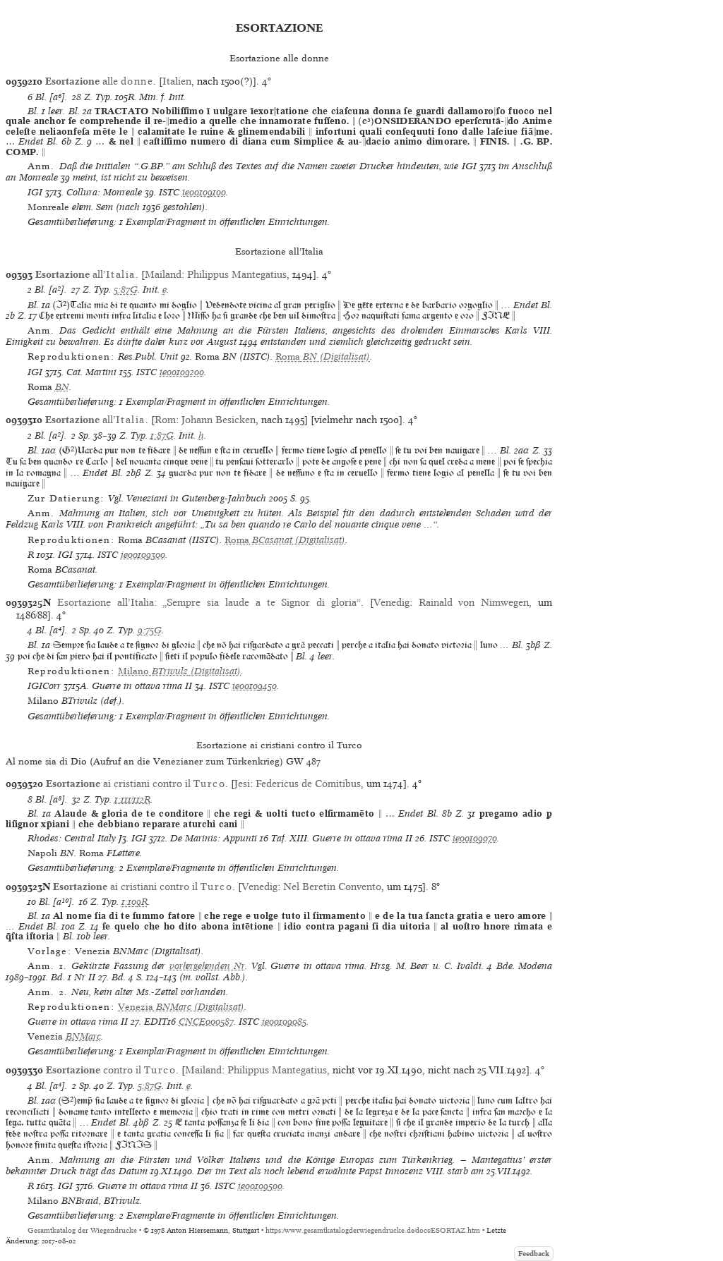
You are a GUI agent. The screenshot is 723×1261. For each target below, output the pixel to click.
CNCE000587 (206, 1022)
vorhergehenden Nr (207, 966)
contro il (111, 1070)
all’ (85, 274)
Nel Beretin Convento (332, 886)
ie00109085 (284, 1022)
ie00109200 (182, 372)
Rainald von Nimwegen (474, 602)
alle (99, 81)
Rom (165, 419)
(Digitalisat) (322, 357)
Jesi (242, 783)
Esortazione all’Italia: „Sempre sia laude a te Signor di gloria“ (209, 602)
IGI (35, 192)
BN (62, 387)
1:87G (162, 435)
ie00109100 (204, 192)
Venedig (392, 602)
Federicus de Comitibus (308, 783)
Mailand (163, 274)
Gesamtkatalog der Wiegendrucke (82, 1230)
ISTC (169, 192)
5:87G (126, 290)
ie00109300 (143, 555)
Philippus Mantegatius (237, 274)
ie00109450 (254, 686)
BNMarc (83, 1036)
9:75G (150, 630)
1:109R (134, 902)
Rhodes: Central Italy (72, 838)
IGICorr (44, 686)
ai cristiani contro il (135, 783)
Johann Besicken (218, 419)
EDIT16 (160, 1022)
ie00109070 (475, 838)
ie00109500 (260, 1186)
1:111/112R (132, 799)
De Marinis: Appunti (213, 838)
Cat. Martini (91, 372)
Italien (176, 81)
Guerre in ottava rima (137, 686)
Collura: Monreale (104, 192)
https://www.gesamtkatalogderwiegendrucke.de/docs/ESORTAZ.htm (372, 1230)
